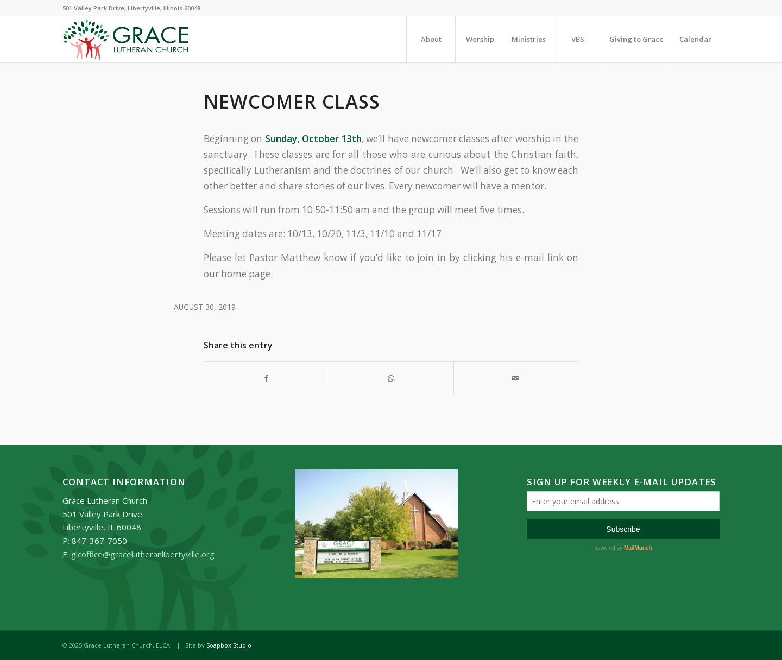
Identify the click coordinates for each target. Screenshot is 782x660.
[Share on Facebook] (266, 378)
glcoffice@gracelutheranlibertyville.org (143, 554)
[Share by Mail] (516, 378)
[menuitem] (430, 39)
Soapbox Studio (228, 645)
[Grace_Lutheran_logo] (125, 39)
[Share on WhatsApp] (391, 378)
